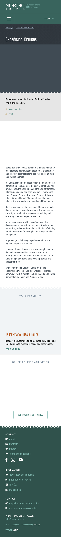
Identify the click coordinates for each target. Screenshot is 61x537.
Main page (9, 27)
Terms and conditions (18, 453)
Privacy (10, 448)
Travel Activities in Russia (25, 27)
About (10, 439)
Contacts (11, 443)
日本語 (11, 484)
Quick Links (13, 489)
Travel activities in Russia (19, 474)
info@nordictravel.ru (15, 519)
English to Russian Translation (22, 503)
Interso (37, 525)
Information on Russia (18, 479)
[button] (9, 19)
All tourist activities (30, 415)
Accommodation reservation (21, 508)
